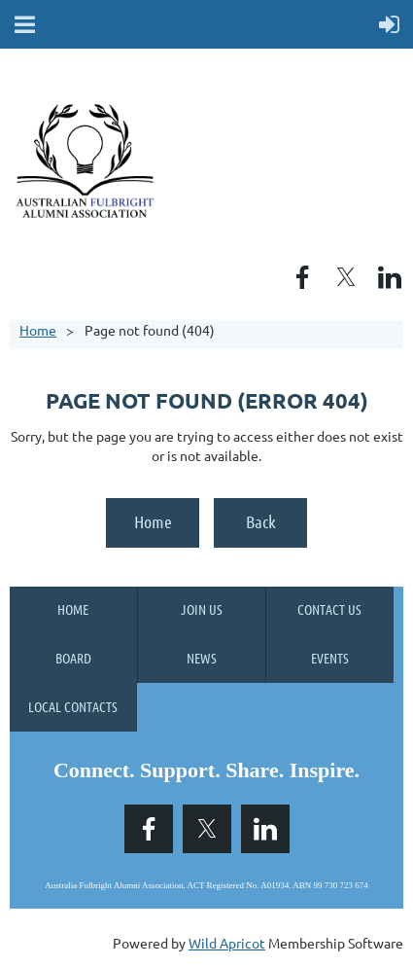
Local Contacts (73, 706)
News (202, 657)
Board (73, 657)
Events (330, 657)
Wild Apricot (227, 942)
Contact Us (329, 609)
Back (261, 521)
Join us (202, 609)
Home (37, 330)
